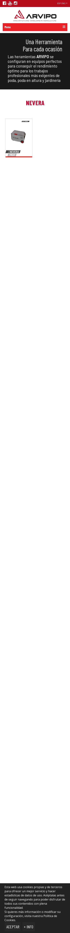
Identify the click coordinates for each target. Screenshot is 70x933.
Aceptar (12, 926)
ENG (63, 3)
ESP (59, 3)
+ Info (28, 926)
